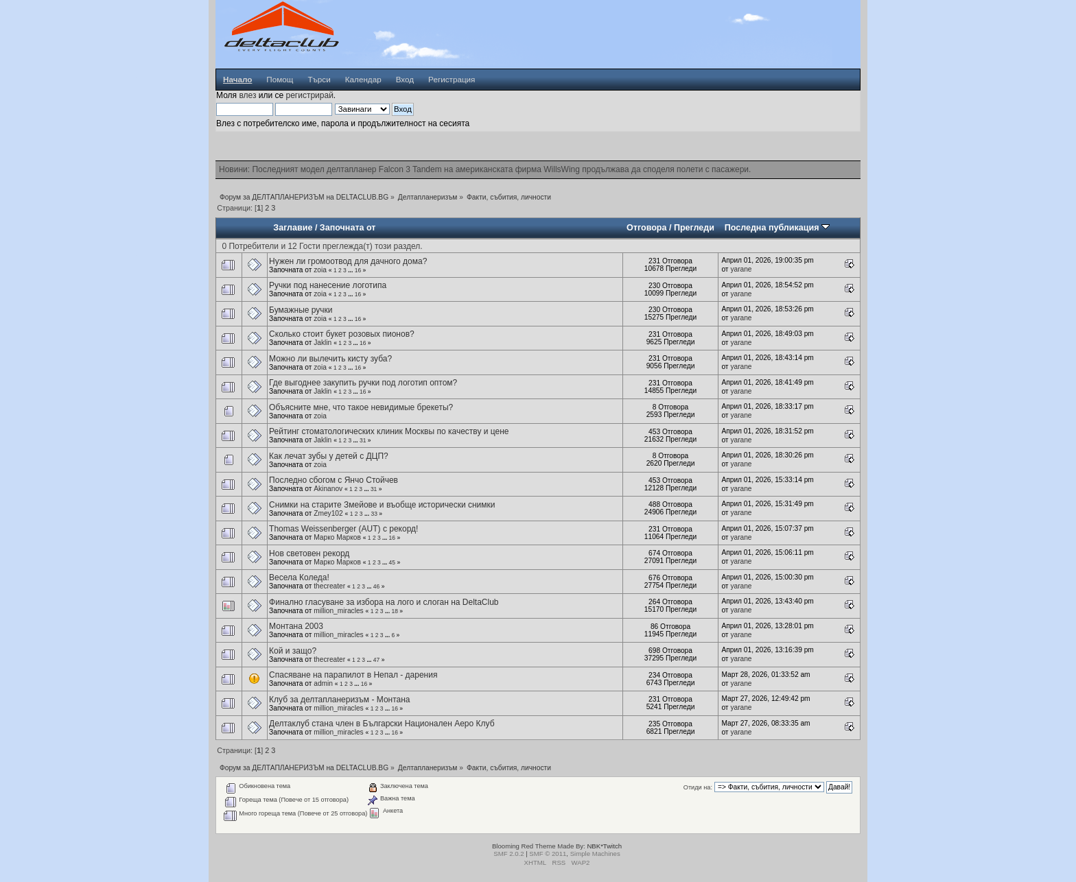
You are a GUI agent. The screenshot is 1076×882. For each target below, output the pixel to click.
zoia (320, 270)
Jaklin (322, 342)
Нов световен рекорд (309, 553)
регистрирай (309, 95)
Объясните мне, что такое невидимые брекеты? (361, 407)
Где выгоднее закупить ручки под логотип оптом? (363, 383)
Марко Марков (337, 537)
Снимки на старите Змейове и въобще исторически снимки (382, 505)
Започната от (348, 228)
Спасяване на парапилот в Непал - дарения (353, 675)
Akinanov (328, 488)
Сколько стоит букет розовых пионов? (341, 334)
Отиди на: (697, 787)
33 (374, 513)
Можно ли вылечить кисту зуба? (330, 358)
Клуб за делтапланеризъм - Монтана (339, 699)
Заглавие (292, 228)
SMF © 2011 (547, 853)
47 (376, 659)
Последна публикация (777, 228)
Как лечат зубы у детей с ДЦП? (328, 456)
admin (323, 683)
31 (363, 440)
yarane (740, 269)
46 (376, 586)
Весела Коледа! (299, 577)
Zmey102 (328, 513)
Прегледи (694, 228)
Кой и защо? (292, 651)
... (351, 270)
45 (392, 562)
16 (358, 270)
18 (394, 611)
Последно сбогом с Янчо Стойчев (333, 480)
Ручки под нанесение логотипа (327, 285)
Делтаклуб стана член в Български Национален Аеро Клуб (381, 723)
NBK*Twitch (604, 846)
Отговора (646, 228)
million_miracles (338, 611)
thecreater (329, 586)
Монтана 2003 (296, 626)
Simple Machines (595, 853)
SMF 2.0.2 (508, 853)
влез (247, 95)
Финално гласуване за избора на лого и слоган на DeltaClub (383, 602)
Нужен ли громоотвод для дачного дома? (348, 261)
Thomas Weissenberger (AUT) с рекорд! (343, 529)
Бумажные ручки (300, 310)
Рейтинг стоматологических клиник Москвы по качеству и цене (388, 431)
